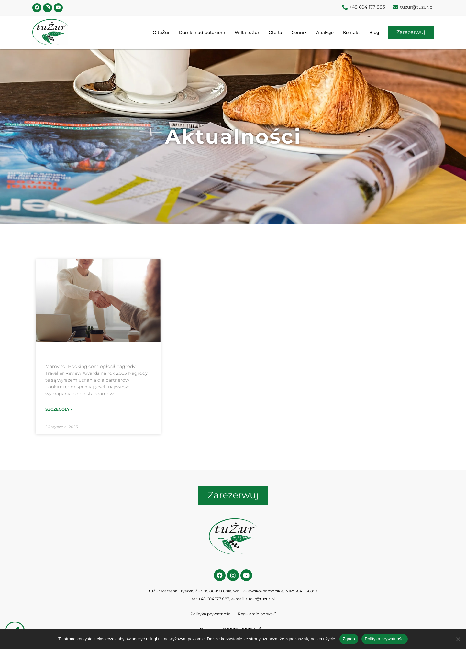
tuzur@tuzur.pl (260, 600)
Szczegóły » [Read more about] (58, 409)
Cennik (297, 33)
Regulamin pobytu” (257, 615)
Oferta (273, 33)
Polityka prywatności (210, 615)
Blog (372, 33)
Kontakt (349, 33)
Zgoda (349, 638)
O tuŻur (158, 33)
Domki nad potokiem (200, 33)
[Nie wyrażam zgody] (458, 639)
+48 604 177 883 (213, 600)
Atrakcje (322, 33)
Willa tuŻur (244, 33)
